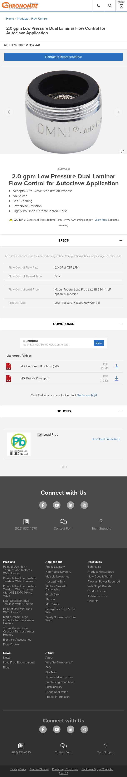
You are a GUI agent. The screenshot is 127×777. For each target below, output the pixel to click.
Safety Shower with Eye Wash (60, 619)
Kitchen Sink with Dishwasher (56, 588)
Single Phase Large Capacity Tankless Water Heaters (18, 620)
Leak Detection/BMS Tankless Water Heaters (18, 602)
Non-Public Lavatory (58, 571)
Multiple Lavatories (57, 576)
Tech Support (101, 525)
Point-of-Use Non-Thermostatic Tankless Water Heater (17, 570)
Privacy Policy (18, 769)
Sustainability (53, 687)
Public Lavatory (55, 566)
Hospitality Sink (55, 581)
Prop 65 (63, 773)
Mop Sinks (52, 604)
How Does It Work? (100, 576)
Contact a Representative (63, 56)
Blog (6, 667)
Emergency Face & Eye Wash (60, 611)
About (49, 652)
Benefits (93, 601)
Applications (53, 561)
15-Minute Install (98, 596)
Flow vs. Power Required (104, 581)
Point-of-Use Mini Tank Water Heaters (17, 610)
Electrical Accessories (17, 639)
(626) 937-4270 (26, 525)
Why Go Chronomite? (59, 662)
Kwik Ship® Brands (99, 586)
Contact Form (63, 525)
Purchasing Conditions (59, 682)
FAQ (48, 667)
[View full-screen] (122, 151)
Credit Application (56, 692)
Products (22, 19)
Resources (95, 561)
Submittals (94, 566)
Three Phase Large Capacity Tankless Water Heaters (18, 631)
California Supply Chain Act (97, 769)
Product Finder (97, 591)
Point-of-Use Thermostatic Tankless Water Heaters (19, 580)
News (7, 652)
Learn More (101, 220)
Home (10, 19)
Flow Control (39, 19)
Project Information (57, 696)
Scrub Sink (52, 594)
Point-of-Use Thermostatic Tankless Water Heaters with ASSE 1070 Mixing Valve (19, 591)
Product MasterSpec (101, 571)
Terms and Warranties (59, 677)
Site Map (51, 672)
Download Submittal (106, 439)
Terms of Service (39, 769)
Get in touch (87, 395)
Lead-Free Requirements (19, 662)
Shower (50, 599)
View (99, 343)
